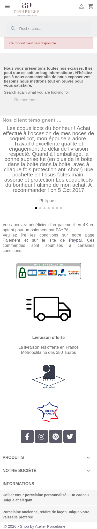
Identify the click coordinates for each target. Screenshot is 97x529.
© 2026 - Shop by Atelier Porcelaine (34, 526)
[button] (8, 169)
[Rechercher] (37, 100)
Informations (18, 484)
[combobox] (48, 28)
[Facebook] (27, 436)
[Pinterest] (55, 436)
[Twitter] (69, 436)
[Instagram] (41, 436)
